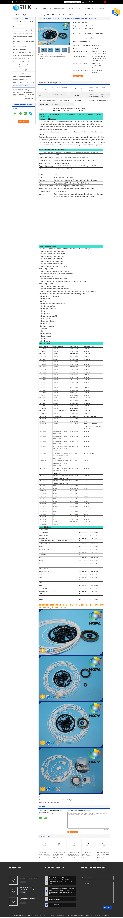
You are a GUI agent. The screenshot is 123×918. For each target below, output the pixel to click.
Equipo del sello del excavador (31, 15)
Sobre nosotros (59, 8)
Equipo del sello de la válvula (21, 52)
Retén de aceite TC (18, 46)
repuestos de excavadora (20, 58)
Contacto (102, 8)
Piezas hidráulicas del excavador (22, 76)
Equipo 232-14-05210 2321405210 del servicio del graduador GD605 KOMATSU (52, 56)
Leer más (22, 882)
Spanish (109, 2)
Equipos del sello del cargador (21, 30)
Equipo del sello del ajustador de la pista (80, 800)
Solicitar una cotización (95, 2)
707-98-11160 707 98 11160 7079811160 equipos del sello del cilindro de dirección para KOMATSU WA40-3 (44, 857)
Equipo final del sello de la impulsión (23, 36)
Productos (45, 8)
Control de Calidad (89, 8)
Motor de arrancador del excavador (22, 82)
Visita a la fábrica (73, 8)
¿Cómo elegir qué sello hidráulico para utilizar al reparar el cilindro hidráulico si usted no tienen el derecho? (29, 888)
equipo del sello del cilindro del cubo (49, 802)
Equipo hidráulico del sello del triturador (23, 25)
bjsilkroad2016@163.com (21, 2)
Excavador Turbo (17, 73)
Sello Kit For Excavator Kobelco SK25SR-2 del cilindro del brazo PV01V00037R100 (103, 855)
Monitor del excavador (19, 79)
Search (84, 2)
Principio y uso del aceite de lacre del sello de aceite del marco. (29, 878)
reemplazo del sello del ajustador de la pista (56, 800)
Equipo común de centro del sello (22, 55)
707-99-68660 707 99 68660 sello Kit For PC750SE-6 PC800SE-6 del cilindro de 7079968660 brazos (73, 856)
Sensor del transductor (19, 70)
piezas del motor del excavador (21, 61)
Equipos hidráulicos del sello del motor (23, 41)
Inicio (37, 8)
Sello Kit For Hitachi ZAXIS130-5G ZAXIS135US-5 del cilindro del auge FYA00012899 (87, 856)
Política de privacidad (20, 915)
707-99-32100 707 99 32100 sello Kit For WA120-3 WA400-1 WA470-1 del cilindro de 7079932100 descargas (59, 857)
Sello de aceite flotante (19, 49)
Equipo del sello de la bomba (20, 33)
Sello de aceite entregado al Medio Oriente (29, 899)
